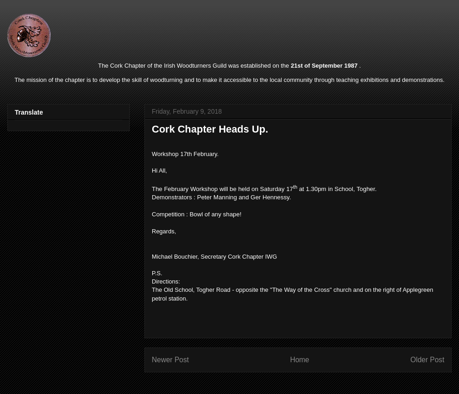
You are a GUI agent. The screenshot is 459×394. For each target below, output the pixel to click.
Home (300, 360)
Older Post (427, 360)
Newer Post (170, 360)
